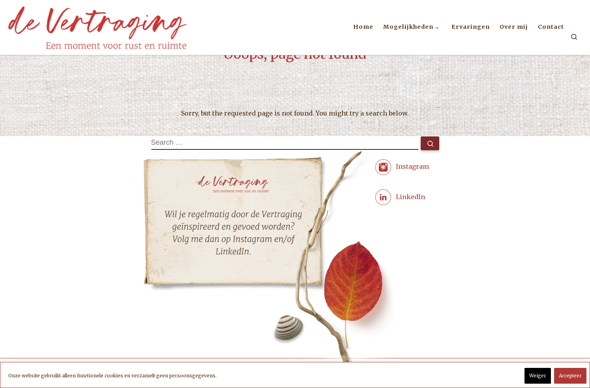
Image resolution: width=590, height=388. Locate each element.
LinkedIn (410, 196)
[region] (295, 375)
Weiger (537, 376)
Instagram (412, 166)
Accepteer (570, 376)
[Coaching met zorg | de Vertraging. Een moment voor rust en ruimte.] (97, 26)
